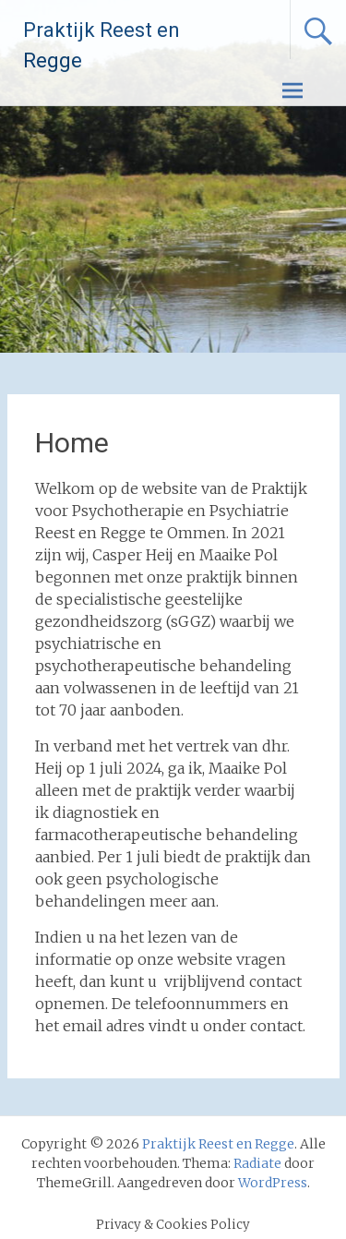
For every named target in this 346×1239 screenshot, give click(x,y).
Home (72, 443)
